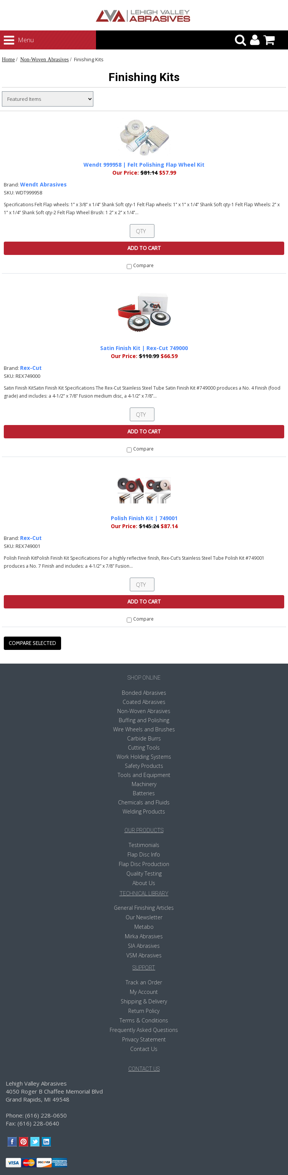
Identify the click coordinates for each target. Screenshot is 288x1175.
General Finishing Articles (144, 907)
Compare (143, 265)
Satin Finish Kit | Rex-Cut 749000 (144, 348)
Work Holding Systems (143, 756)
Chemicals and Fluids (144, 802)
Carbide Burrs (144, 738)
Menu (12, 40)
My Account (144, 991)
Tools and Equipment (144, 775)
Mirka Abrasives (144, 936)
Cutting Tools (144, 747)
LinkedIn (46, 1141)
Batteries (144, 793)
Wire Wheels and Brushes (144, 729)
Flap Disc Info (143, 854)
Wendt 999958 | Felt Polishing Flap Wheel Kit (144, 164)
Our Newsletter (144, 917)
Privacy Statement (144, 1039)
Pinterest (23, 1141)
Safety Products (144, 765)
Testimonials (144, 845)
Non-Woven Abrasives (44, 59)
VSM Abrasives (144, 955)
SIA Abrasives (144, 945)
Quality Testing (144, 873)
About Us (143, 883)
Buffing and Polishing (144, 720)
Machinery (144, 784)
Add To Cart (144, 248)
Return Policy (143, 1010)
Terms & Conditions (144, 1020)
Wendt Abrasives (43, 184)
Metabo (144, 926)
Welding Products (144, 811)
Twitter (35, 1141)
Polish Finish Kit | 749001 (144, 518)
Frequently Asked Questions (144, 1029)
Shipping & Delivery (144, 1001)
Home (8, 59)
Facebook (12, 1141)
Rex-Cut (31, 367)
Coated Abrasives (144, 701)
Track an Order (144, 982)
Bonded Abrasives (144, 692)
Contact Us (143, 1048)
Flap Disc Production (144, 864)
